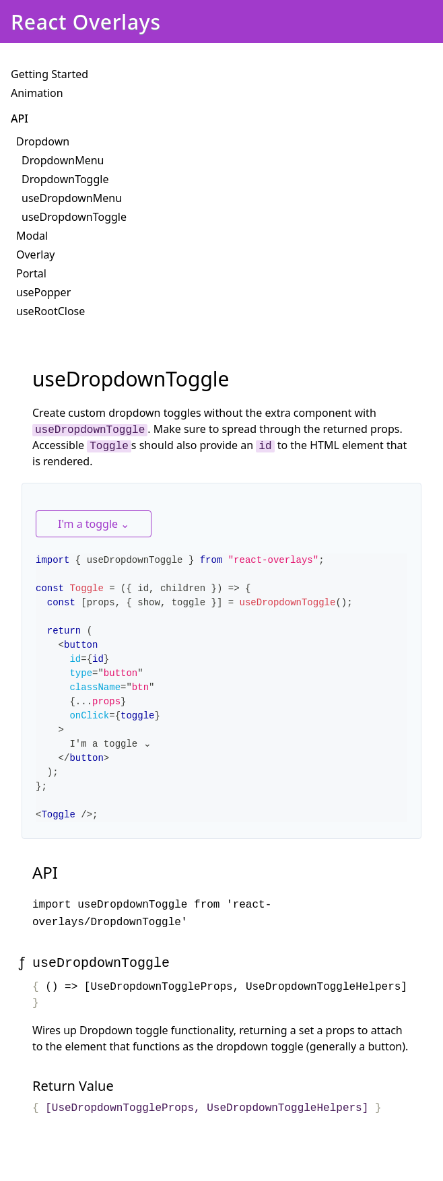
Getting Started (49, 74)
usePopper (43, 292)
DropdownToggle (65, 179)
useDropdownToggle (74, 216)
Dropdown (42, 141)
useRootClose (50, 311)
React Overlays (86, 22)
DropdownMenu (63, 160)
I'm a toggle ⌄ (93, 523)
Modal (32, 235)
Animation (37, 93)
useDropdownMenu (72, 198)
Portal (31, 273)
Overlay (35, 254)
